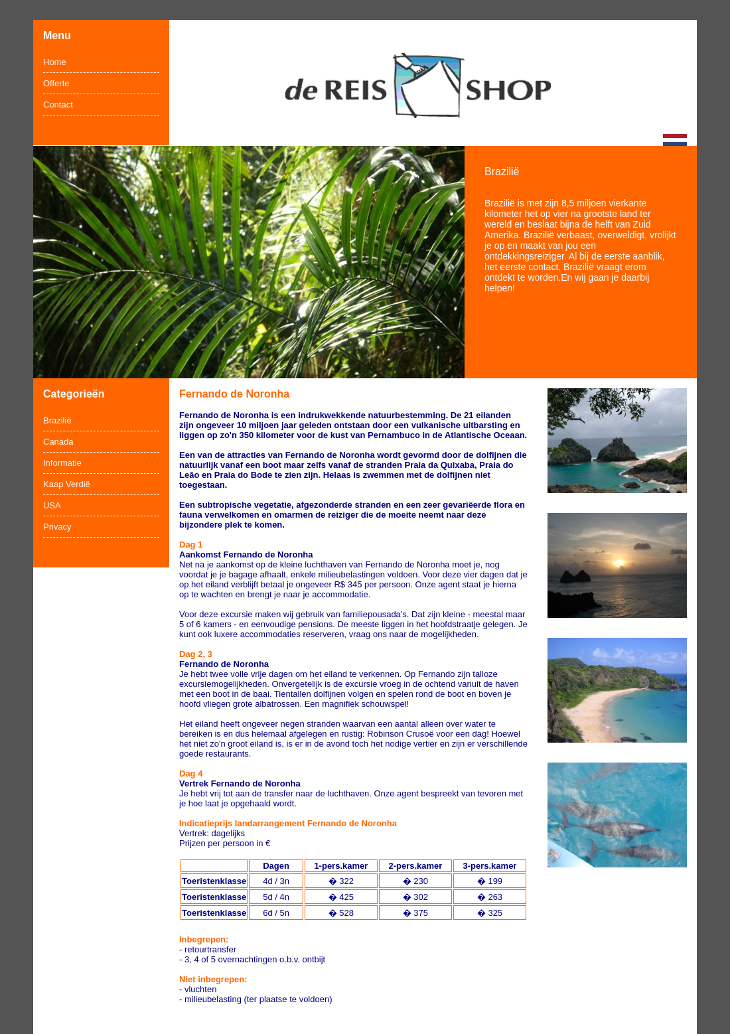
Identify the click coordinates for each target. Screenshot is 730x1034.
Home (54, 62)
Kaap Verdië (66, 484)
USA (52, 505)
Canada (58, 442)
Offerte (56, 83)
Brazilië (57, 420)
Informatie (62, 463)
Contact (58, 105)
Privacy (57, 527)
